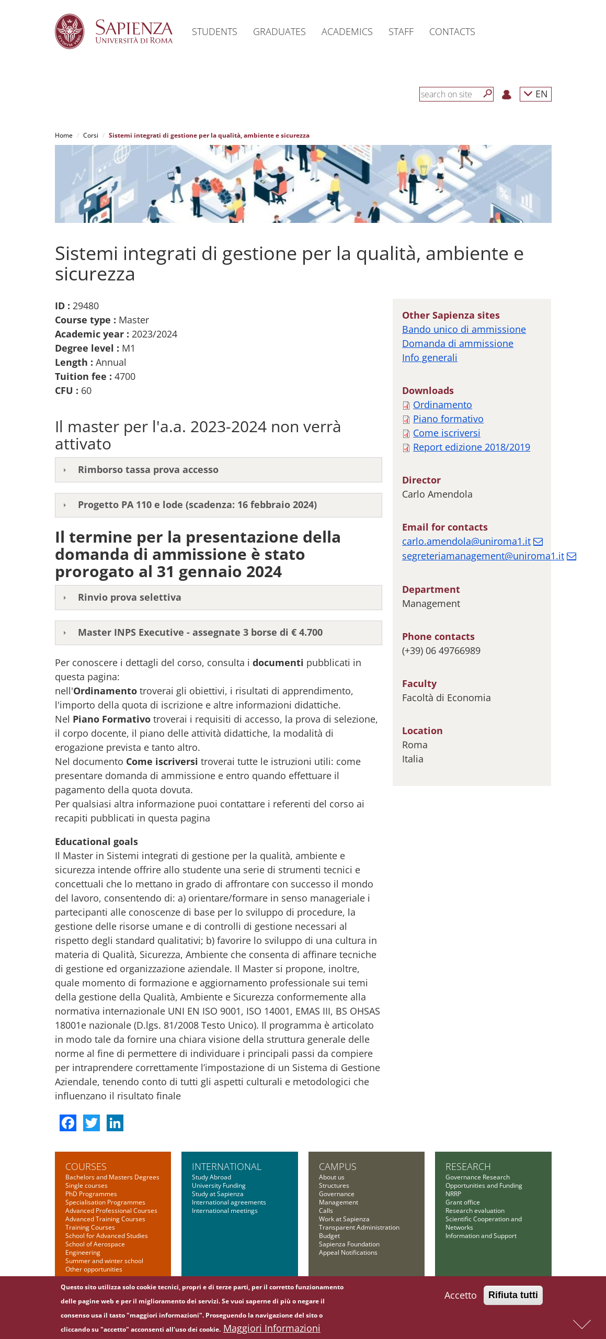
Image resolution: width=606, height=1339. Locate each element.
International (226, 1166)
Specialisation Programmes (105, 1202)
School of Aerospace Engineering (95, 1248)
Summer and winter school (104, 1260)
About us (332, 1177)
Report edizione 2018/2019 (471, 447)
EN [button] (535, 93)
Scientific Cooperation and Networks (483, 1223)
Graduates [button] (279, 31)
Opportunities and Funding (483, 1185)
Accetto (460, 1296)
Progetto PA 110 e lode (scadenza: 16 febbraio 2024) (197, 504)
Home (64, 135)
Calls (326, 1210)
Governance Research (477, 1177)
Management (338, 1202)
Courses (86, 1166)
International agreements (229, 1202)
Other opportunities (93, 1269)
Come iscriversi (447, 432)
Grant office (462, 1202)
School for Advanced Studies (106, 1235)
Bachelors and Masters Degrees (112, 1177)
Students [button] (214, 31)
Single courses (86, 1185)
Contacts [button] (452, 31)
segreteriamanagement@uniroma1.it (483, 555)
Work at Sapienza (344, 1218)
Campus (338, 1166)
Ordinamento (442, 404)
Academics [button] (347, 31)
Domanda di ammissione (457, 343)
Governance (337, 1193)
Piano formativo (448, 418)
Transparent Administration (359, 1227)
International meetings (225, 1210)
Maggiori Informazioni (272, 1329)
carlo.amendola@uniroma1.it (466, 541)
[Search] (488, 93)
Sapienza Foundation (349, 1244)
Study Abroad (211, 1177)
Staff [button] (401, 31)
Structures (334, 1185)
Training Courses (90, 1227)
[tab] (219, 469)
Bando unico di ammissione (464, 329)
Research (468, 1166)
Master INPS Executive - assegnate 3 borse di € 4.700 (200, 632)
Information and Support (481, 1235)
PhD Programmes (91, 1193)
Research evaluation (475, 1210)
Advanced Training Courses (105, 1218)
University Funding (219, 1185)
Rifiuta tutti (513, 1296)
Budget (329, 1235)
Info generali (430, 357)
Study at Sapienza (218, 1193)
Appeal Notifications (348, 1252)
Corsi (90, 135)
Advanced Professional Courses (111, 1210)
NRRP (453, 1193)
